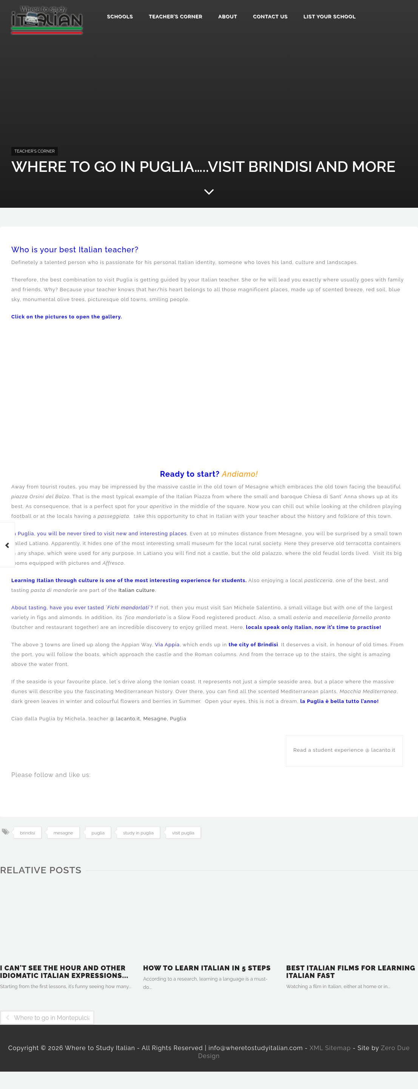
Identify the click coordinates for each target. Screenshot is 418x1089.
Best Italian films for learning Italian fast (350, 971)
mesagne (63, 833)
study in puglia (138, 833)
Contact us (270, 16)
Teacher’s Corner (175, 16)
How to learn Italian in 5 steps (207, 968)
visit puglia (183, 833)
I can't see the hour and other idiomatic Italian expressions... (64, 971)
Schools (120, 16)
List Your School (330, 16)
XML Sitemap (330, 1048)
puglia (98, 833)
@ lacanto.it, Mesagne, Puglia (147, 718)
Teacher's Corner (34, 151)
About (227, 16)
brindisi (27, 833)
